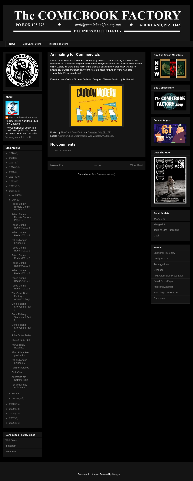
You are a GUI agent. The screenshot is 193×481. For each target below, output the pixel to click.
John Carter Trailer (22, 335)
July (14, 199)
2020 (12, 153)
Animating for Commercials (20, 378)
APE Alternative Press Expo (169, 275)
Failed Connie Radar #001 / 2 (21, 279)
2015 (12, 172)
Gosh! (157, 235)
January (16, 398)
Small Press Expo (163, 281)
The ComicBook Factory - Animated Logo (21, 296)
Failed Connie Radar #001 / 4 (21, 264)
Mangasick (159, 224)
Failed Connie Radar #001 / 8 (21, 226)
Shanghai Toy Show (164, 252)
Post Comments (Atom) (103, 174)
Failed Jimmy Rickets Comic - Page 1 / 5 (21, 217)
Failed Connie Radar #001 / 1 (21, 287)
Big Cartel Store (32, 43)
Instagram (11, 445)
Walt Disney (108, 136)
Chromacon (160, 298)
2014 (12, 176)
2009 (12, 408)
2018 (12, 158)
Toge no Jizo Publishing (166, 230)
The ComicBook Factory (23, 117)
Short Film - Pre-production (20, 354)
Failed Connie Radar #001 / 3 (21, 272)
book (71, 136)
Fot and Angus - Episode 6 (20, 241)
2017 (12, 162)
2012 (12, 186)
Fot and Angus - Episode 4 (20, 386)
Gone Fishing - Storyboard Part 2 (21, 317)
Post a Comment (63, 150)
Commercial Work (84, 136)
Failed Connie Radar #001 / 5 (21, 257)
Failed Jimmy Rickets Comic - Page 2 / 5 (21, 206)
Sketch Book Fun (21, 340)
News (12, 43)
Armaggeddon (161, 264)
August (16, 195)
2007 (12, 418)
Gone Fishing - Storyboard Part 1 (21, 327)
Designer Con (161, 258)
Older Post (136, 165)
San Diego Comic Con (166, 292)
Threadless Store (58, 43)
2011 (12, 191)
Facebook (11, 451)
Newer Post (57, 165)
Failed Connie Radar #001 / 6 (21, 249)
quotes (97, 136)
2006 (12, 422)
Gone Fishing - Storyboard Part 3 (21, 306)
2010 (12, 404)
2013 (12, 181)
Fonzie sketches (20, 367)
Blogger (116, 474)
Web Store (11, 440)
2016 (12, 167)
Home (97, 165)
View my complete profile (19, 137)
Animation (63, 136)
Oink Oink (17, 372)
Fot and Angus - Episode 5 (20, 361)
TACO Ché (159, 218)
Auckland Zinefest (163, 286)
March (15, 393)
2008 (12, 413)
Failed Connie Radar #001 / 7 (21, 234)
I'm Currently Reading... (18, 346)
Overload (159, 270)
